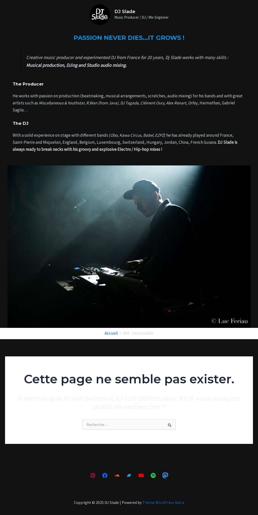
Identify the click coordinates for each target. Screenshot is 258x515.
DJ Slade (124, 11)
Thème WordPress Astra (163, 502)
